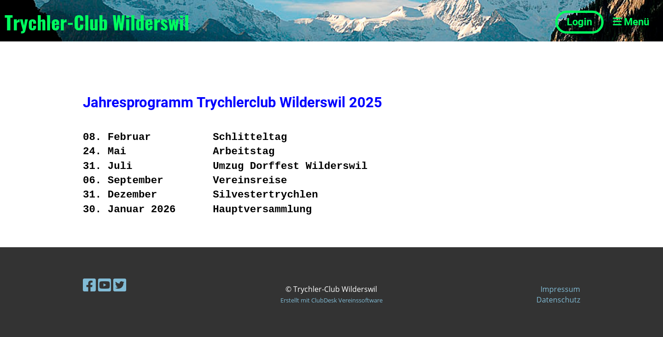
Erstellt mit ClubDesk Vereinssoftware (331, 300)
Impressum (560, 289)
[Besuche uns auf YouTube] (104, 285)
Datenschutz (558, 300)
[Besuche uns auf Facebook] (89, 285)
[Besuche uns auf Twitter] (119, 285)
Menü (631, 22)
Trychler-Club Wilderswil (97, 22)
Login (579, 22)
